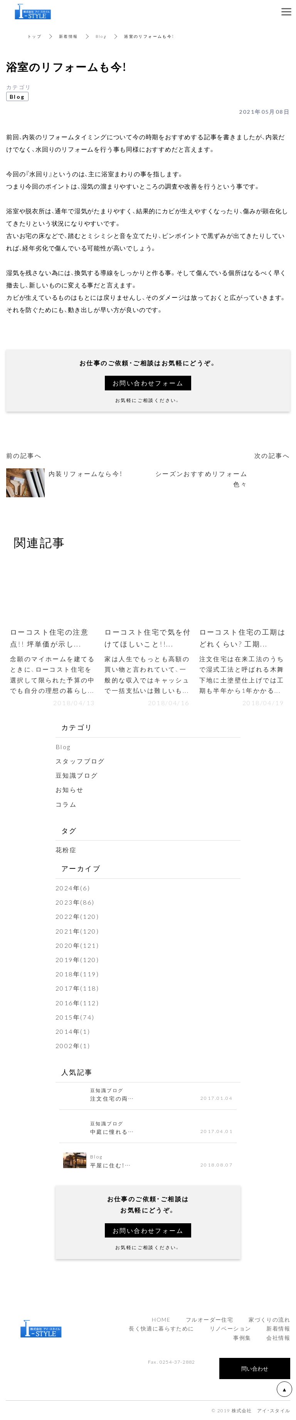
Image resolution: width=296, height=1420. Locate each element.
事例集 (242, 1337)
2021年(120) (77, 930)
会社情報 (278, 1337)
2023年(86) (75, 902)
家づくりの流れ (269, 1319)
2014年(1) (73, 1031)
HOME (161, 1319)
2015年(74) (75, 1017)
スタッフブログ (80, 760)
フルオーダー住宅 (209, 1319)
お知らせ (70, 789)
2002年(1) (73, 1045)
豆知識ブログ (77, 775)
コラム (66, 804)
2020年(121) (77, 945)
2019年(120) (77, 959)
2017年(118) (77, 988)
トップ (34, 36)
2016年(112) (77, 1002)
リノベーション (230, 1328)
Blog (101, 36)
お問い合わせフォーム (148, 382)
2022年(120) (77, 916)
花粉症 (66, 849)
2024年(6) (73, 887)
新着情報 (68, 36)
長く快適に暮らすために (161, 1328)
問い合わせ (254, 1368)
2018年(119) (77, 973)
